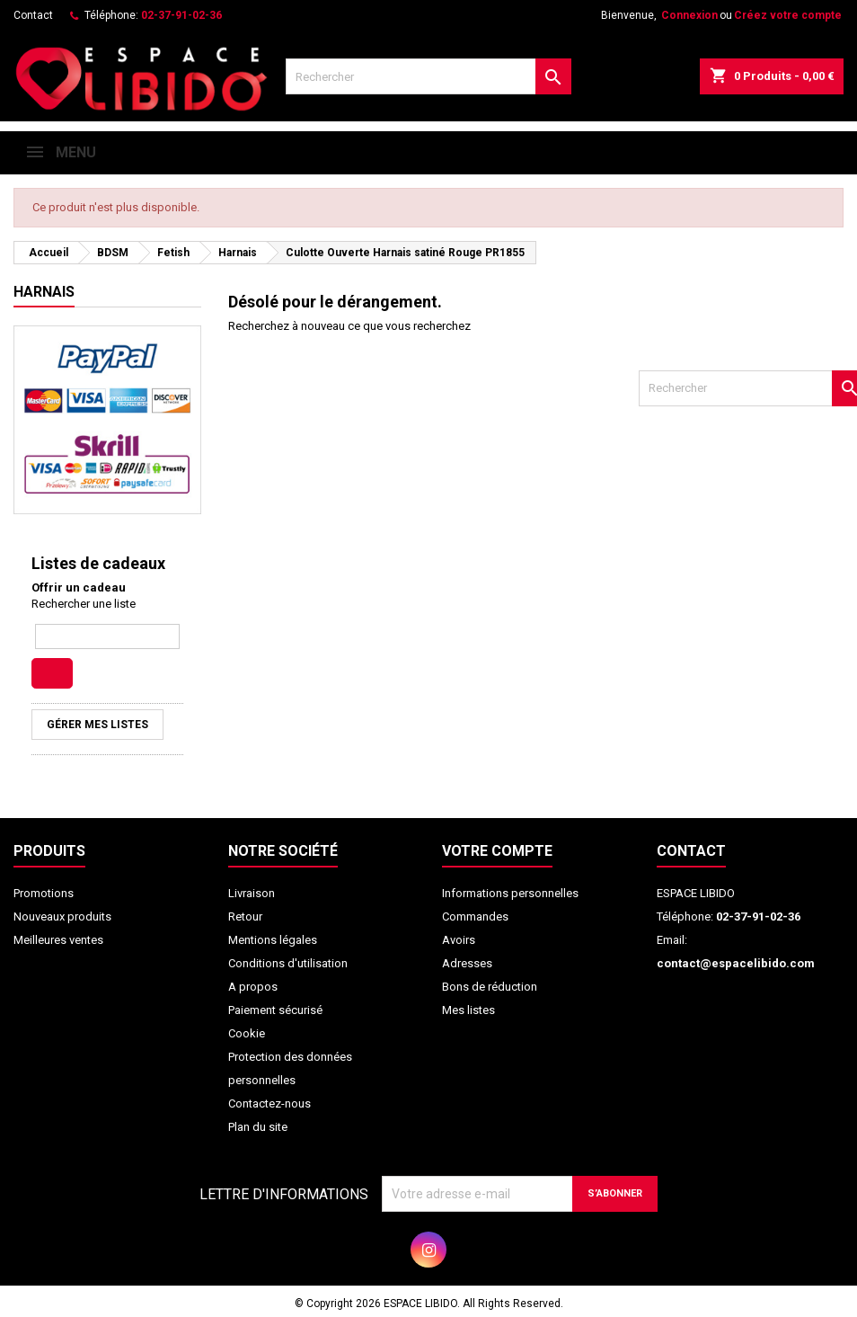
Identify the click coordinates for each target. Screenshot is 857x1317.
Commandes (475, 916)
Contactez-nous (269, 1103)
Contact (33, 15)
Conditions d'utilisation (288, 963)
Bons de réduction (489, 986)
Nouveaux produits (62, 916)
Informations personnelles (510, 893)
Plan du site (257, 1127)
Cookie (246, 1033)
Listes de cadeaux (98, 563)
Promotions (43, 893)
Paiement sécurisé (275, 1010)
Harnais (44, 291)
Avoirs (458, 940)
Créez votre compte (788, 15)
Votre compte (497, 850)
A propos (253, 986)
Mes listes (468, 1010)
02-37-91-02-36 (181, 15)
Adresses (467, 963)
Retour (245, 916)
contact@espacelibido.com (736, 963)
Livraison (251, 893)
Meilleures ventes (58, 940)
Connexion (689, 15)
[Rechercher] (428, 76)
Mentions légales (272, 940)
